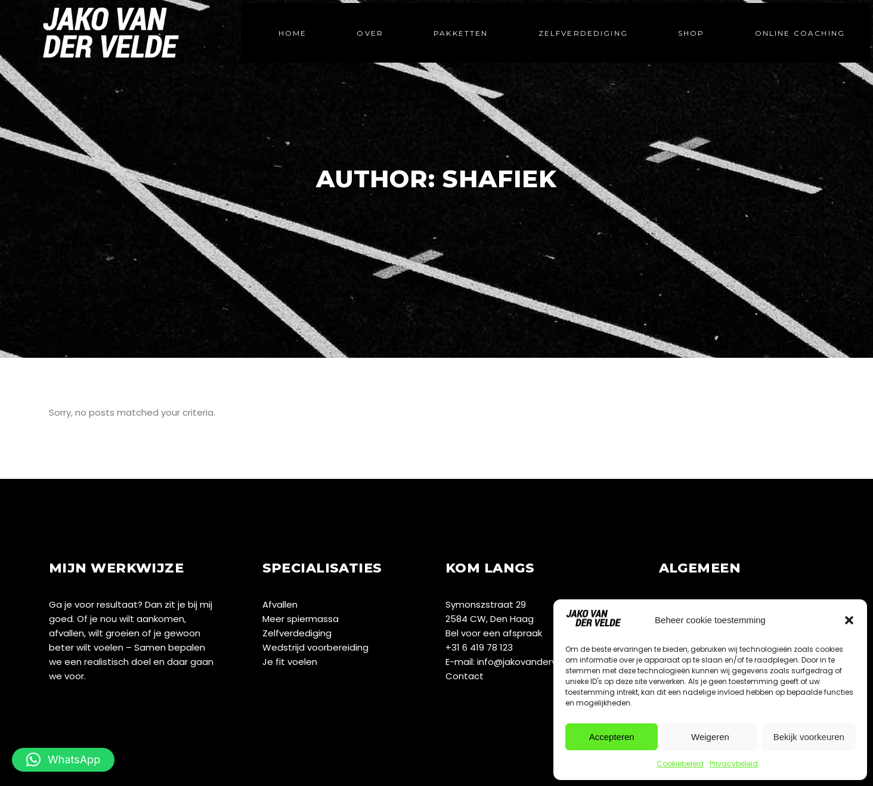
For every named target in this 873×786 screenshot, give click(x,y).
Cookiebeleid (680, 764)
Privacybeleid (734, 764)
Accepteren (611, 737)
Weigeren (710, 737)
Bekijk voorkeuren (808, 737)
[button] (849, 620)
